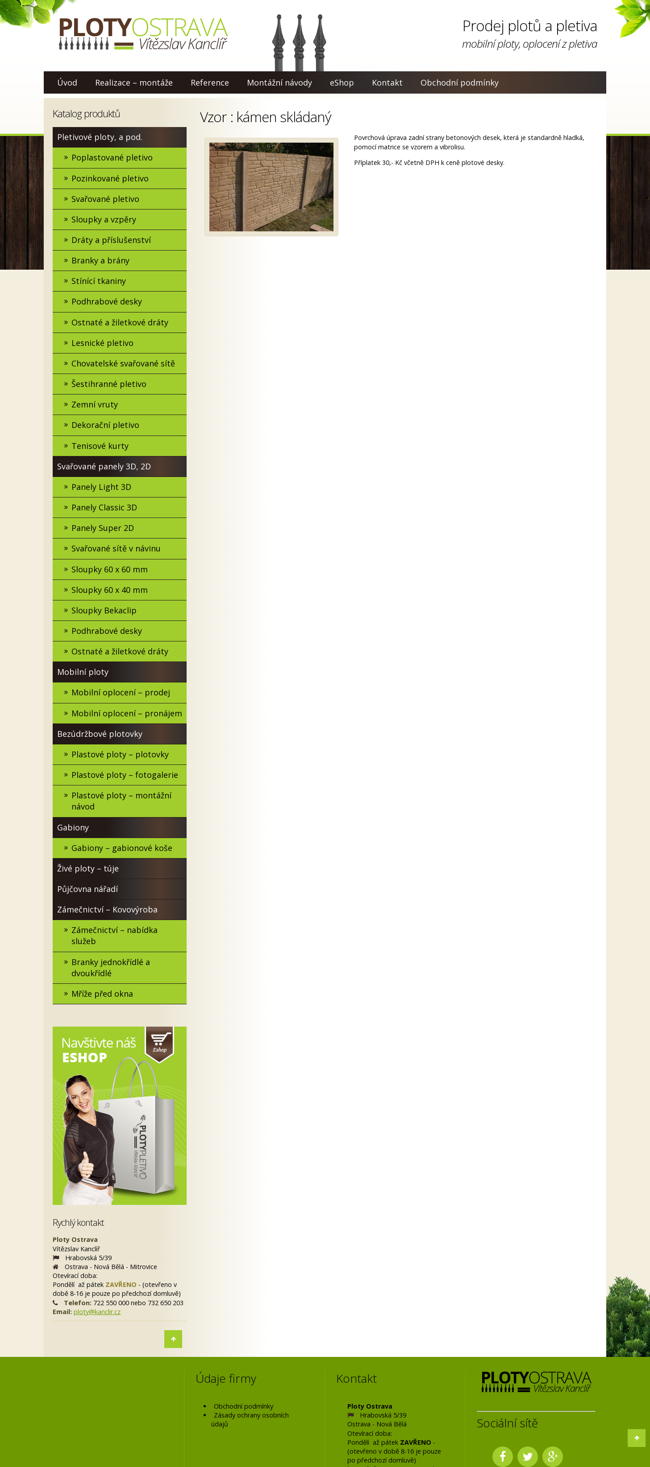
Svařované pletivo (105, 198)
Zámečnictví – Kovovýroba (107, 909)
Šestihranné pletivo (108, 383)
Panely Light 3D (101, 486)
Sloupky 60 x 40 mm (109, 589)
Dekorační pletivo (105, 425)
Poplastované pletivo (112, 157)
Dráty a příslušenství (111, 239)
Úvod (67, 82)
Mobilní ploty (82, 672)
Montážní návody (279, 82)
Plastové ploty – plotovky (120, 754)
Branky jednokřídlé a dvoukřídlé (110, 968)
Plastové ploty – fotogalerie (124, 775)
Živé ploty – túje (88, 868)
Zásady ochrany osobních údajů (250, 1420)
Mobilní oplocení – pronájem (126, 713)
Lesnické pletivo (102, 342)
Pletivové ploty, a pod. (99, 136)
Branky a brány (100, 260)
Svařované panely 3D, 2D (104, 466)
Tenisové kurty (100, 445)
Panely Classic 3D (104, 507)
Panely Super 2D (102, 528)
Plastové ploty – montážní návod (121, 801)
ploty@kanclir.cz (97, 1312)
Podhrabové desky (106, 301)
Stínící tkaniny (98, 281)
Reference (210, 82)
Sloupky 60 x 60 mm (109, 569)
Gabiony (73, 827)
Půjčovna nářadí (87, 889)
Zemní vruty (94, 404)
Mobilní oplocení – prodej (120, 692)
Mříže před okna (102, 994)
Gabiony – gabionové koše (121, 848)
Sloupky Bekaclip (104, 610)
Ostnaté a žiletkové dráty (119, 322)
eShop (342, 82)
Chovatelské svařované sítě (123, 363)
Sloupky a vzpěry (103, 219)
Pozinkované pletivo (110, 178)
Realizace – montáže (134, 82)
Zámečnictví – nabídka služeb (114, 936)
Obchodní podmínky (460, 82)
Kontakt (387, 82)
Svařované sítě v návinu (116, 548)
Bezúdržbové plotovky (99, 734)
